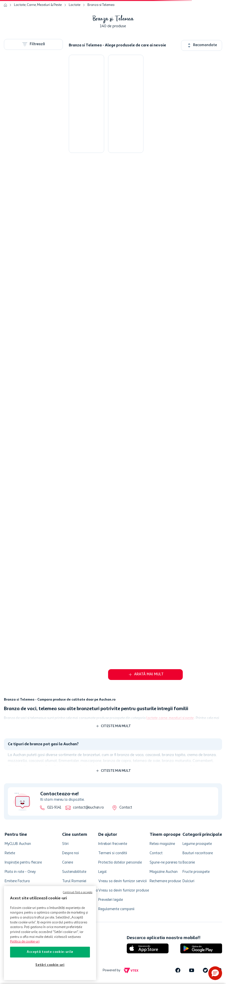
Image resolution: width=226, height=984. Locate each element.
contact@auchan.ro (88, 808)
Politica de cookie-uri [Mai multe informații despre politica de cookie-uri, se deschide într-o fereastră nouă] (25, 941)
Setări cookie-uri (49, 965)
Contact (125, 808)
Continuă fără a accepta (77, 892)
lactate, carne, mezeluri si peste (169, 718)
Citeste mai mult (116, 726)
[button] (215, 973)
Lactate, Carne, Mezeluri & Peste (38, 5)
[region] (50, 933)
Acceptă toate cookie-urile (50, 952)
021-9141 (54, 808)
